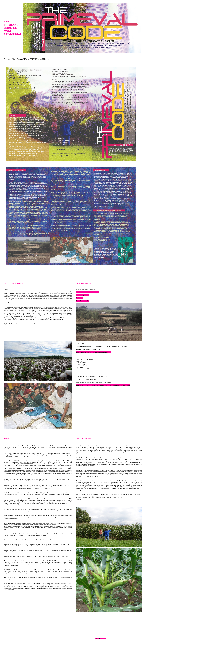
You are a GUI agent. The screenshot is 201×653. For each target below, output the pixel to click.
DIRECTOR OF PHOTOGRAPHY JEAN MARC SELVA (92, 385)
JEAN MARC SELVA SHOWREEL (120, 385)
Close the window (100, 638)
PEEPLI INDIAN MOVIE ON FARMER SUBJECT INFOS (93, 352)
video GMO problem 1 (82, 295)
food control (79, 298)
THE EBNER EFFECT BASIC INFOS (87, 292)
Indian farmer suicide (82, 301)
